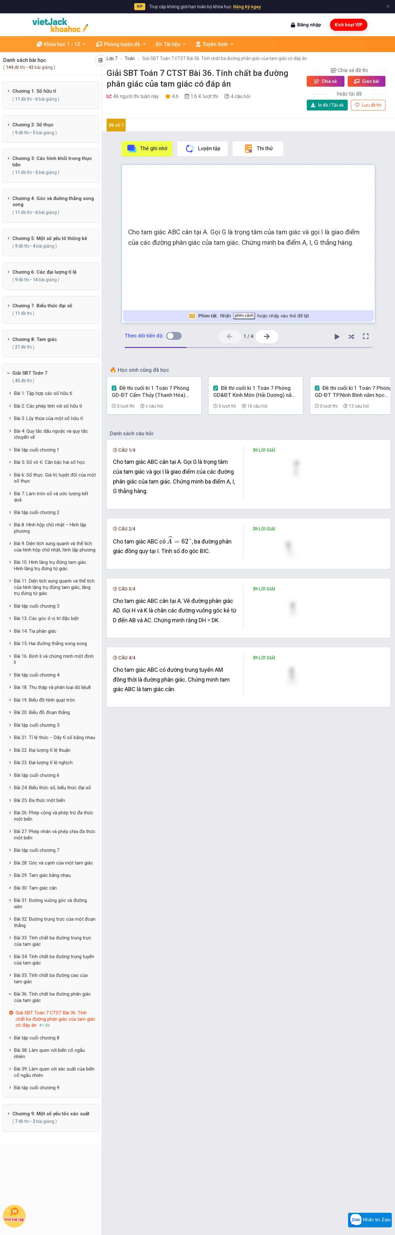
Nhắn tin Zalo (370, 1220)
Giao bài (366, 81)
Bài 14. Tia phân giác (35, 631)
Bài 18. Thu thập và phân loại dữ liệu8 (52, 687)
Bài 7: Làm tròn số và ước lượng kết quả (51, 497)
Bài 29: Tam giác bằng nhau (42, 875)
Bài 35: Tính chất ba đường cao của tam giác (51, 978)
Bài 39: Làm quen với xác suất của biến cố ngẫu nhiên (54, 1072)
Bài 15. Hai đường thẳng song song (50, 643)
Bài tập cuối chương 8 (36, 1038)
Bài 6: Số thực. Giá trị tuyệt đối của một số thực (55, 478)
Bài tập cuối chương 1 (36, 450)
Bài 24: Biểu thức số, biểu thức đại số (52, 788)
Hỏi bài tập (14, 1214)
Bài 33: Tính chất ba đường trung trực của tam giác (52, 941)
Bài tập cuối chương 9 (36, 1088)
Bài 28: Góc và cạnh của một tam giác (53, 863)
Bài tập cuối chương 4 (36, 675)
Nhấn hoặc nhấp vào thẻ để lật (248, 316)
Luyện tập (203, 149)
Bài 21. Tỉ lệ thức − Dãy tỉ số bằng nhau (54, 737)
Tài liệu (171, 44)
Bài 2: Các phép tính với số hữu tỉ (48, 406)
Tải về (327, 105)
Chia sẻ (325, 81)
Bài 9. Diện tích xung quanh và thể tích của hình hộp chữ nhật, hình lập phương (54, 547)
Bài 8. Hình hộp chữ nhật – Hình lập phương (50, 528)
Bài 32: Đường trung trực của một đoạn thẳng (54, 922)
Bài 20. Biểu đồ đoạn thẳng (42, 712)
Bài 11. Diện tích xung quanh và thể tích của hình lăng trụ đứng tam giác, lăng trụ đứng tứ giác (54, 587)
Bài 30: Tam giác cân (35, 888)
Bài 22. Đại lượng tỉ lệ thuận (42, 750)
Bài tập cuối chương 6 (36, 775)
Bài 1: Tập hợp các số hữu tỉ (43, 393)
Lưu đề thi (368, 105)
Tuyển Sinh (215, 44)
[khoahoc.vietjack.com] (60, 25)
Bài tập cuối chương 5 (36, 725)
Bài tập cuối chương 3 (36, 606)
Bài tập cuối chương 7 (36, 850)
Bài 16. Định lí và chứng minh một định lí (54, 659)
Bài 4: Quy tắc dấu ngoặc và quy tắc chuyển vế (51, 434)
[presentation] (179, 625)
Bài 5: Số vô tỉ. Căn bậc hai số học (49, 462)
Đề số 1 (116, 125)
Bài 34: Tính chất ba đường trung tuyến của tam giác (54, 960)
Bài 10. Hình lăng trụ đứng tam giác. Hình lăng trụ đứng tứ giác (50, 565)
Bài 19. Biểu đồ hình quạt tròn (44, 700)
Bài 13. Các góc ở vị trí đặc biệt (46, 618)
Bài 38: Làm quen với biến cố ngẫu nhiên (49, 1053)
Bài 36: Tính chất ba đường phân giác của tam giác (52, 997)
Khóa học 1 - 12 (61, 44)
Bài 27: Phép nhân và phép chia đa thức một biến (54, 835)
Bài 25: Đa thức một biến (39, 800)
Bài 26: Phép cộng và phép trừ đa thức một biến (53, 816)
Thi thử (258, 149)
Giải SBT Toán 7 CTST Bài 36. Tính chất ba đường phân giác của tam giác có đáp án (224, 58)
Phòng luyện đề (121, 44)
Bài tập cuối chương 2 (36, 512)
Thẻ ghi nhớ (147, 149)
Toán (130, 58)
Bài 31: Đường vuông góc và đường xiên (50, 904)
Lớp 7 (112, 58)
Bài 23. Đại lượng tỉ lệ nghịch (43, 762)
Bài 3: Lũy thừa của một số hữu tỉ (48, 418)
